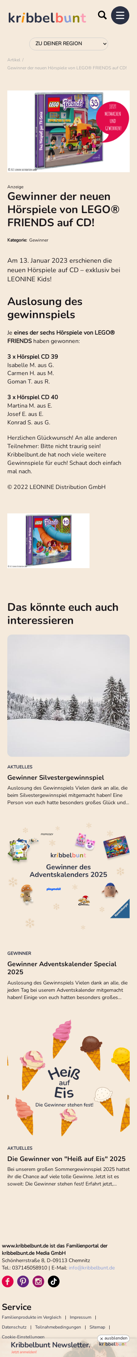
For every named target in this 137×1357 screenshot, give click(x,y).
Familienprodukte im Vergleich (31, 1317)
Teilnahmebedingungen (58, 1327)
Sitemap (97, 1327)
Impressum (80, 1317)
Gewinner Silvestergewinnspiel (55, 777)
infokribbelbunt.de (92, 1267)
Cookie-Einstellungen (23, 1337)
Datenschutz (14, 1327)
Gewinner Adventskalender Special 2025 (62, 968)
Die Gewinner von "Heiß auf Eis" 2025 (66, 1158)
